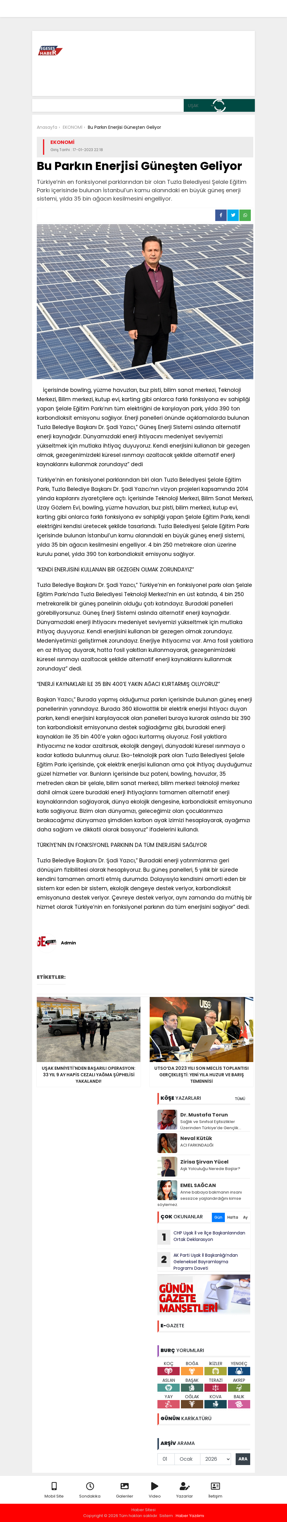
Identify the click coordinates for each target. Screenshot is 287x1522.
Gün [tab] (218, 1217)
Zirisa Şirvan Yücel (204, 1161)
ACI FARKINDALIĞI (196, 1145)
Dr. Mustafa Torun (204, 1114)
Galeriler (124, 1490)
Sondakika (90, 1490)
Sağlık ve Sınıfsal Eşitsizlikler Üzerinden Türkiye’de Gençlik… (210, 1125)
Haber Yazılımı (190, 1516)
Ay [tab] (245, 1217)
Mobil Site (54, 1490)
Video (155, 1490)
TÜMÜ (240, 1098)
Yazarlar (184, 1490)
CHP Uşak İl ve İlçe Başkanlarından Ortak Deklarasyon (201, 1237)
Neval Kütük (196, 1138)
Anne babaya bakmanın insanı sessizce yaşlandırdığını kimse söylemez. (199, 1198)
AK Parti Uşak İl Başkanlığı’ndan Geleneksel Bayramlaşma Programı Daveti (197, 1261)
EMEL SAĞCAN (198, 1185)
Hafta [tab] (232, 1217)
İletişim (215, 1490)
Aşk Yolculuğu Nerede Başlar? (210, 1169)
